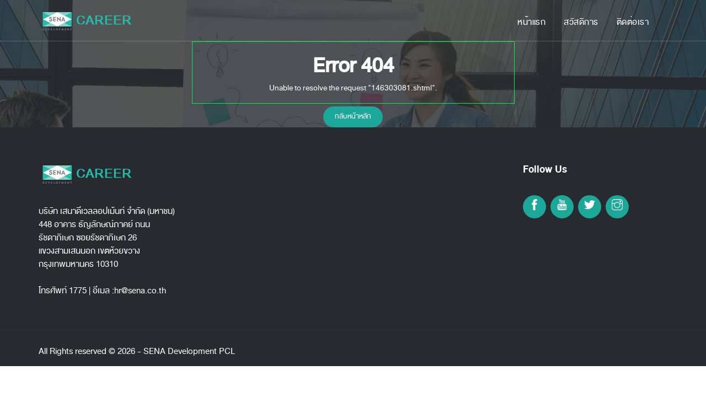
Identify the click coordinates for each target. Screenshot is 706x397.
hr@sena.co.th (140, 290)
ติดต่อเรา (633, 22)
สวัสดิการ (581, 22)
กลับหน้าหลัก (353, 116)
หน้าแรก (531, 22)
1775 (78, 290)
